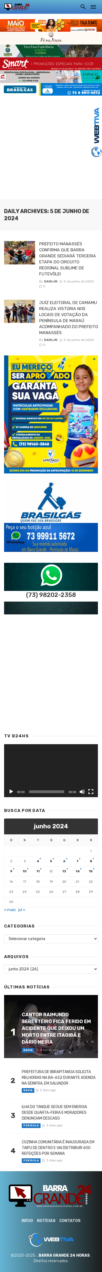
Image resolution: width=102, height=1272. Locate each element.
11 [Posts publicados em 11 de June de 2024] (38, 871)
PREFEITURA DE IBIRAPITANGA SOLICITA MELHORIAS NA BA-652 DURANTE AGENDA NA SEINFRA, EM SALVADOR (58, 1078)
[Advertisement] (51, 147)
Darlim (50, 281)
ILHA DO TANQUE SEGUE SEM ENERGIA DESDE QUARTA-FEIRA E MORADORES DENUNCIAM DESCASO (54, 1113)
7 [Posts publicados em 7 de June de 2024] (77, 861)
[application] (51, 770)
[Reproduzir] (11, 791)
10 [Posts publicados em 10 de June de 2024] (25, 871)
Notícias (46, 1220)
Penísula (31, 1125)
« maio (10, 910)
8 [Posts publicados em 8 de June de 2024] (91, 861)
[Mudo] (82, 791)
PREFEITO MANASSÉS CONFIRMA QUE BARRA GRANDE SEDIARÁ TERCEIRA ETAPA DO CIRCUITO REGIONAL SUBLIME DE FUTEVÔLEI (67, 258)
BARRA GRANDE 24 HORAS (64, 1255)
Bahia (28, 1050)
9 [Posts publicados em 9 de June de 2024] (11, 871)
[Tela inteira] (91, 791)
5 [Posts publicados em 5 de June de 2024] (51, 861)
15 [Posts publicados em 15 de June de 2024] (91, 871)
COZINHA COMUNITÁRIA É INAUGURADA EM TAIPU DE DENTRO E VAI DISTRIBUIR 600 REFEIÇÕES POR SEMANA (58, 1148)
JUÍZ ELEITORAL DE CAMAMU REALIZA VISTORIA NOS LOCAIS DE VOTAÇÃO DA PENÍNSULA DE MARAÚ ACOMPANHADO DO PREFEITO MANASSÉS (68, 317)
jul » (21, 910)
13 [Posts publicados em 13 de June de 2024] (64, 871)
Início (27, 1220)
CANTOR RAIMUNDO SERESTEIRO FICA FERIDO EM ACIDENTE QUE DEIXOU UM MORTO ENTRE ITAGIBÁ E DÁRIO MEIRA (56, 1028)
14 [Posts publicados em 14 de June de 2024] (78, 871)
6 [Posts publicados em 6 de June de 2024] (64, 861)
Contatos (70, 1220)
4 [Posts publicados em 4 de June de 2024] (38, 861)
